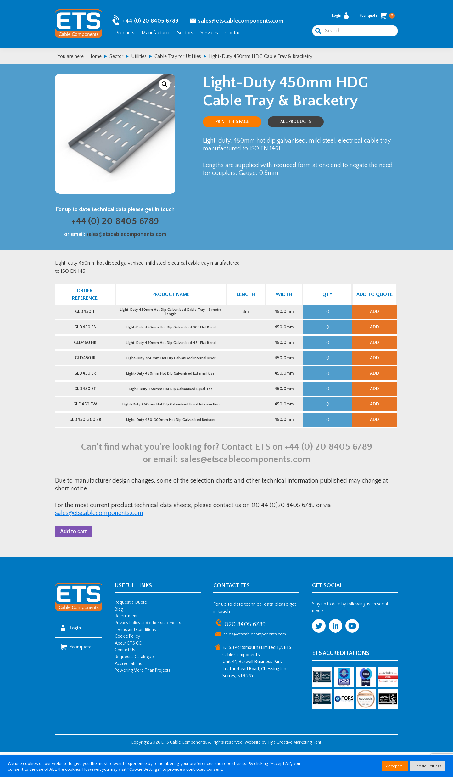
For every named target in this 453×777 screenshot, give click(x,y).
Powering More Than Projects (143, 695)
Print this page (232, 123)
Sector (116, 58)
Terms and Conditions (135, 654)
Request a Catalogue (134, 681)
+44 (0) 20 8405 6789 (150, 22)
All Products (295, 123)
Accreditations (128, 688)
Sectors (185, 34)
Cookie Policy (127, 661)
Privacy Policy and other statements (148, 647)
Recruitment (126, 640)
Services (209, 34)
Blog (119, 633)
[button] (164, 86)
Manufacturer (156, 34)
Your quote (377, 17)
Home (95, 58)
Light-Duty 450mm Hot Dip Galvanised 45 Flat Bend (170, 351)
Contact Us (125, 674)
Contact (233, 34)
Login (340, 17)
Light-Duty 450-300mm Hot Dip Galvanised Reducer (170, 441)
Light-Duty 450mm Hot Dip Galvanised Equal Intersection (170, 423)
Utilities (139, 58)
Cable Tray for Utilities (177, 58)
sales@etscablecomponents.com (240, 22)
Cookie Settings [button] (427, 766)
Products (124, 34)
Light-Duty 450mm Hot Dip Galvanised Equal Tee (170, 405)
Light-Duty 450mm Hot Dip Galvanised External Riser (170, 387)
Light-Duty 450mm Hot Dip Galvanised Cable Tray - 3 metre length (170, 315)
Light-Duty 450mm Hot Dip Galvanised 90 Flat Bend (170, 333)
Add (374, 315)
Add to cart (74, 554)
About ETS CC (128, 667)
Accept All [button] (395, 766)
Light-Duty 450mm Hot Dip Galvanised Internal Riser (170, 369)
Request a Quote (131, 627)
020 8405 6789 (245, 649)
